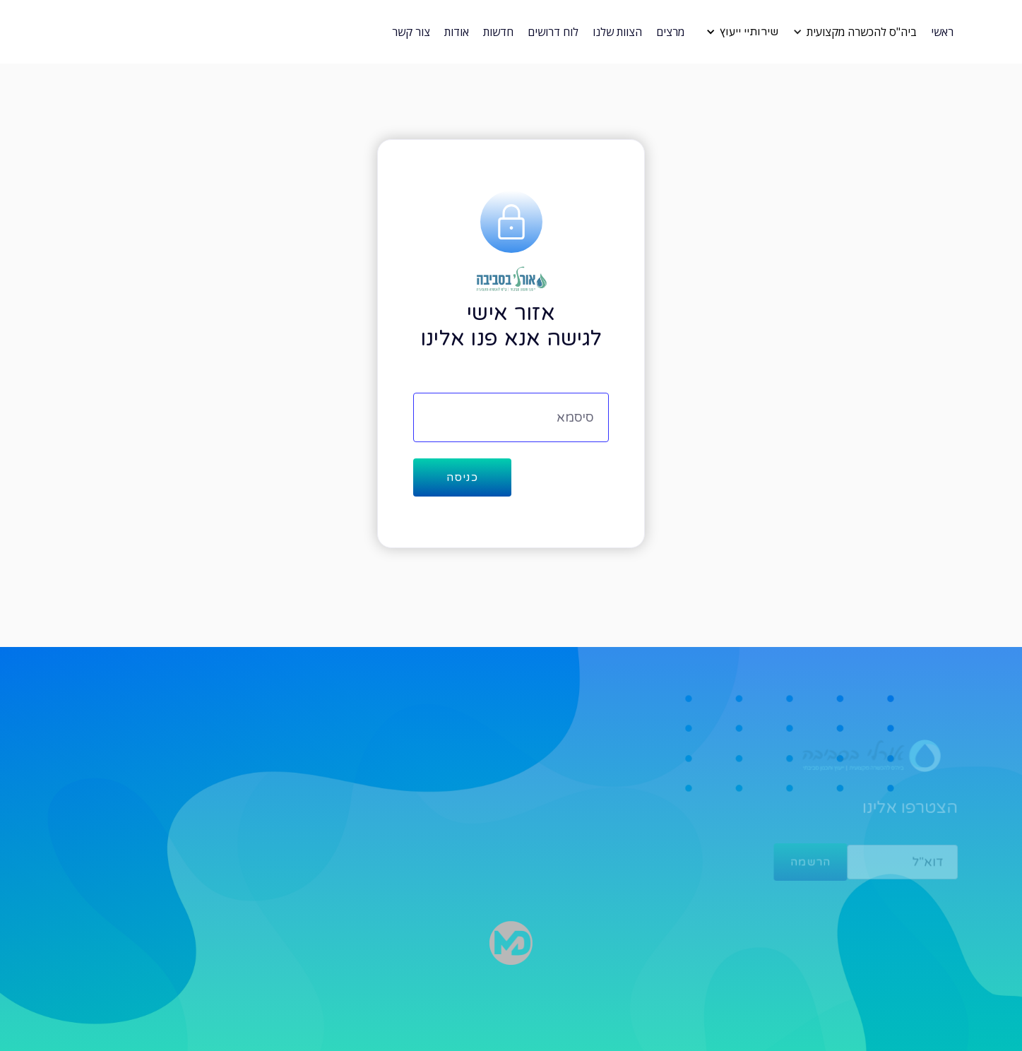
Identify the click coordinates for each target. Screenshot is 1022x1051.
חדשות (498, 32)
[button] (858, 32)
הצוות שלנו (617, 32)
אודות (456, 32)
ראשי (942, 32)
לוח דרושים (553, 32)
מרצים (670, 32)
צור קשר (411, 32)
